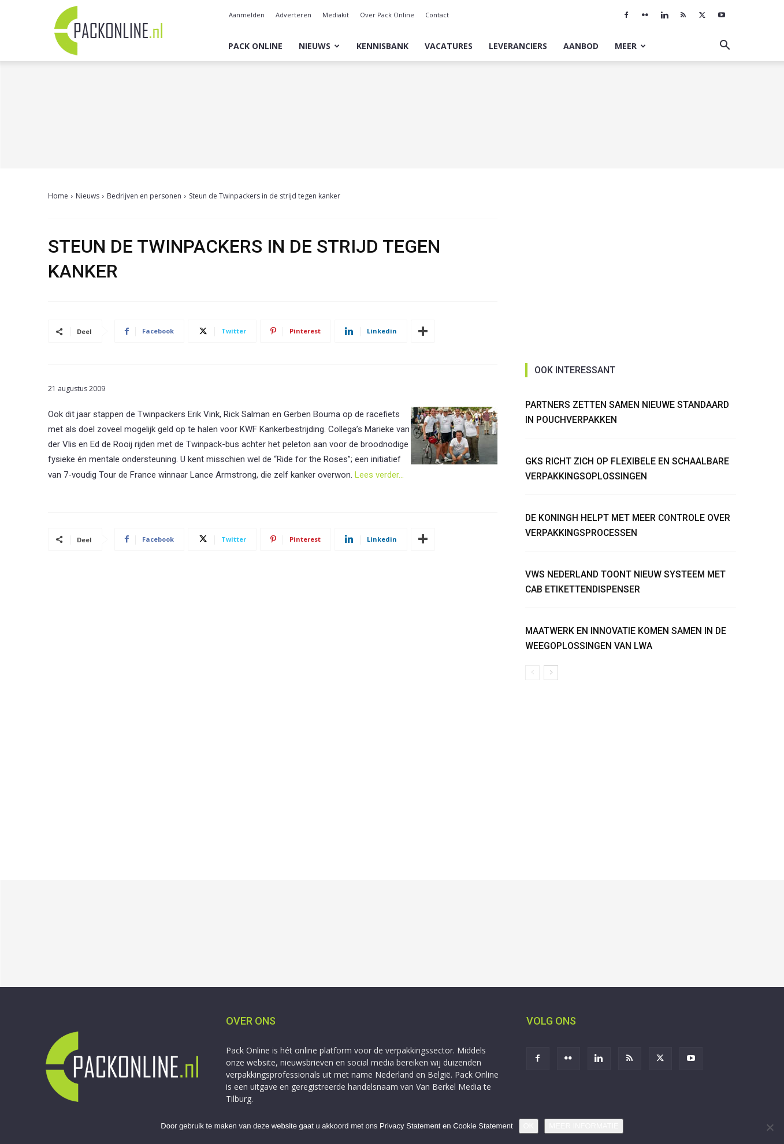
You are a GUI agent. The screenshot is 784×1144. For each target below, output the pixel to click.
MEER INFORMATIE (583, 1126)
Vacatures (449, 45)
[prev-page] (532, 668)
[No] (769, 1127)
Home (58, 196)
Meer (630, 45)
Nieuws (319, 45)
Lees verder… (379, 475)
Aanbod (581, 45)
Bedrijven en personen (144, 196)
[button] (725, 46)
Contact (437, 14)
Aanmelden (247, 14)
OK (528, 1126)
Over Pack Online (387, 14)
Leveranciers (518, 45)
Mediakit (335, 14)
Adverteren (293, 14)
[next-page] (551, 668)
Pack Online (255, 45)
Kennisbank (382, 45)
